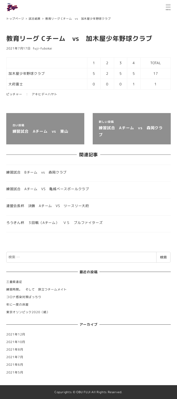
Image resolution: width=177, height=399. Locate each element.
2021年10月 (15, 342)
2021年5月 (14, 372)
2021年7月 (14, 357)
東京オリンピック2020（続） (28, 312)
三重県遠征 (14, 282)
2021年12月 (15, 334)
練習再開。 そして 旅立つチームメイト (38, 289)
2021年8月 (14, 349)
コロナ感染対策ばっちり (23, 297)
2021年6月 (14, 364)
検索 (163, 257)
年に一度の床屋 (17, 304)
